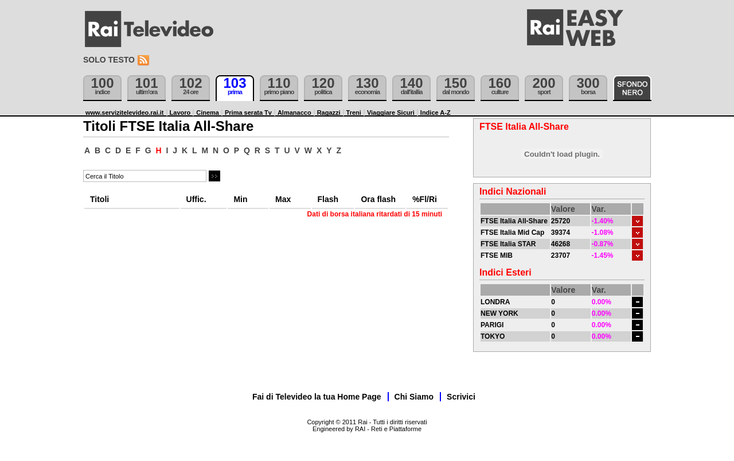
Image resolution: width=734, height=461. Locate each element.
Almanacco (294, 112)
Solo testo (109, 59)
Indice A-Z (435, 112)
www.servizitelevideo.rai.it (124, 112)
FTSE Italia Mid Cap (512, 232)
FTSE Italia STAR (508, 244)
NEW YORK (499, 313)
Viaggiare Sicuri (391, 112)
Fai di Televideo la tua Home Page (316, 396)
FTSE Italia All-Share (514, 221)
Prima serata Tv (248, 112)
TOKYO (493, 336)
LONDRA (495, 302)
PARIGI (492, 325)
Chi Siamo (414, 396)
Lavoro (180, 112)
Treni (353, 112)
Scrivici (461, 396)
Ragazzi (329, 112)
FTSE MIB (497, 255)
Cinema (207, 112)
